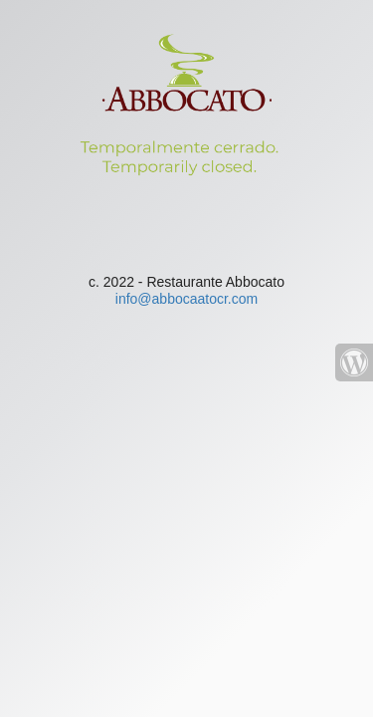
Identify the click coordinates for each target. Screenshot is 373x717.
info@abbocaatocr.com (186, 299)
